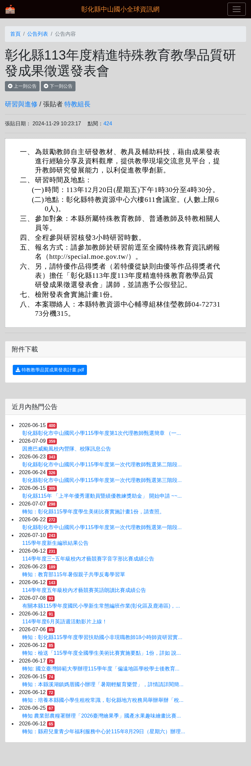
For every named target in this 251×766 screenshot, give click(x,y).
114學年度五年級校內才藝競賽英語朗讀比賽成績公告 (84, 590)
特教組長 (77, 104)
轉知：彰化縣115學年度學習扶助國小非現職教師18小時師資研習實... (102, 637)
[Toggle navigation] (236, 9)
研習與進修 (21, 104)
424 (107, 123)
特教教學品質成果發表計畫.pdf (50, 369)
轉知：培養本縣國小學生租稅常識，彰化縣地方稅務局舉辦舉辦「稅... (102, 700)
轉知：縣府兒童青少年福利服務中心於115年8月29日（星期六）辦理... (103, 731)
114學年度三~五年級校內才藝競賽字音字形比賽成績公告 (88, 558)
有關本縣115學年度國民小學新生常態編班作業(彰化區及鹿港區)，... (101, 606)
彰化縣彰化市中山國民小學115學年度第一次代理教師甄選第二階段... (102, 464)
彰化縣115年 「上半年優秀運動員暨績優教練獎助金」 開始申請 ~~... (102, 496)
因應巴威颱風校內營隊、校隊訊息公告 (66, 449)
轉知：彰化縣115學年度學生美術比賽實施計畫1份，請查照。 (93, 511)
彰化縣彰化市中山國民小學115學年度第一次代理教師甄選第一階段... (102, 527)
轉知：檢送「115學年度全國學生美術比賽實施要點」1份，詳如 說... (101, 653)
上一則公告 (22, 86)
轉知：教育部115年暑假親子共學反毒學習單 (73, 574)
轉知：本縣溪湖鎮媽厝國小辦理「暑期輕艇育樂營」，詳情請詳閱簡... (102, 684)
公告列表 (37, 34)
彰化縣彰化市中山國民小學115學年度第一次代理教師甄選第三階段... (102, 480)
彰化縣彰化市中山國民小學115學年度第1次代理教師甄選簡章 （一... (101, 433)
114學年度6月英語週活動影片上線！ (64, 621)
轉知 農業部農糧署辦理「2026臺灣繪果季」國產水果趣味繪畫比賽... (101, 716)
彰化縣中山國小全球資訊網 (120, 9)
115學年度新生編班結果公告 (55, 543)
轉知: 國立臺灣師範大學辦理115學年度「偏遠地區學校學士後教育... (100, 668)
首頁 (15, 34)
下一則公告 (58, 86)
